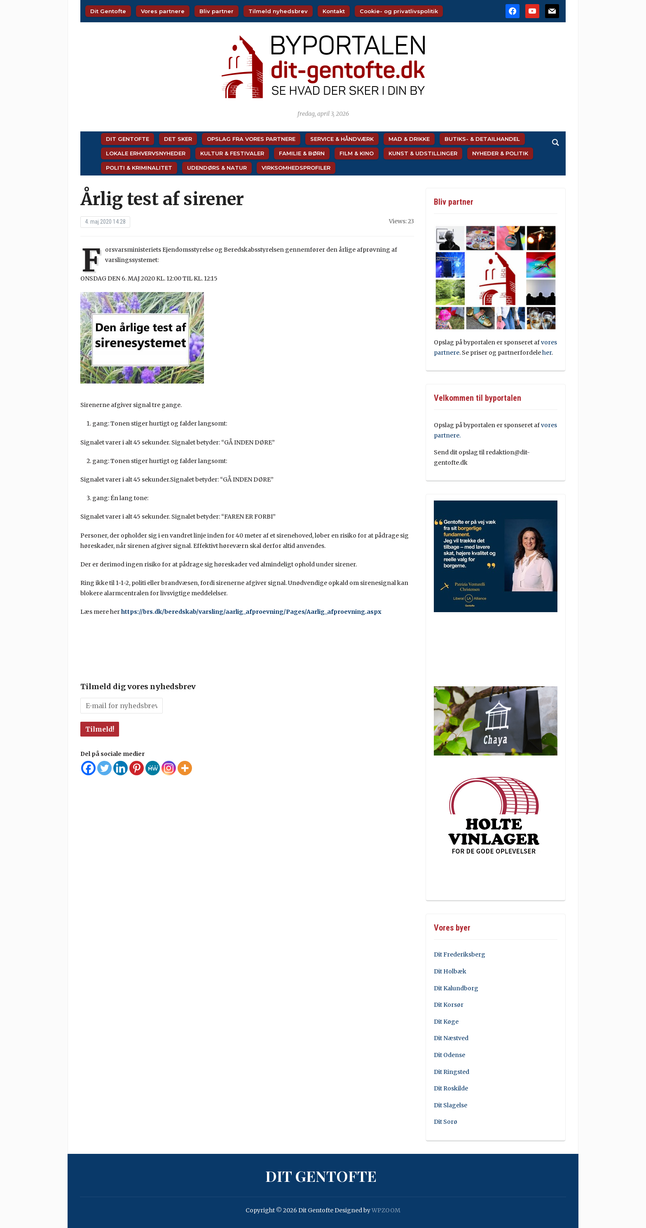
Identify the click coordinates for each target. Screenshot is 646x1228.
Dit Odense (449, 1055)
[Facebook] (88, 768)
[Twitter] (104, 768)
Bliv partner (216, 11)
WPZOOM (386, 1210)
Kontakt (334, 11)
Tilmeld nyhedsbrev (278, 11)
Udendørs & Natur (217, 167)
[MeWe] (152, 768)
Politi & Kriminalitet (139, 167)
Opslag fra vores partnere (251, 139)
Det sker (178, 139)
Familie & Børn (302, 153)
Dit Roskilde (451, 1088)
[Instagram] (169, 768)
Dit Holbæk (450, 971)
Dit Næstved (451, 1038)
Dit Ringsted (451, 1072)
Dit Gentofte (108, 11)
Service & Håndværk (342, 139)
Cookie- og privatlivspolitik (399, 11)
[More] (185, 768)
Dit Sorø (445, 1121)
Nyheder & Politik (500, 153)
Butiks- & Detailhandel (482, 139)
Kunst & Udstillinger (423, 153)
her (547, 352)
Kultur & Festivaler (232, 153)
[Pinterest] (136, 768)
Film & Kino (356, 153)
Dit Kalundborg (456, 988)
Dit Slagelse (450, 1105)
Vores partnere (163, 11)
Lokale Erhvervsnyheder (145, 153)
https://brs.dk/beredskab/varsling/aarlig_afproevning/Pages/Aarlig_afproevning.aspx (251, 611)
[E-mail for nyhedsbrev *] (121, 705)
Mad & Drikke (409, 139)
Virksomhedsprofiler (296, 167)
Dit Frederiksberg (459, 954)
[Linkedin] (120, 768)
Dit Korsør (448, 1004)
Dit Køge (446, 1021)
